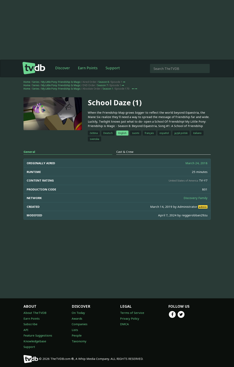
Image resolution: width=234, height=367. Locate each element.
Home (26, 82)
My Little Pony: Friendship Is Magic (61, 82)
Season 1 (108, 88)
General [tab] (29, 152)
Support (113, 67)
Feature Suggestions (37, 335)
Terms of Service (132, 313)
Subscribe (30, 324)
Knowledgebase (34, 341)
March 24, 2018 (196, 163)
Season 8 (103, 82)
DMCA (124, 324)
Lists (75, 330)
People (77, 335)
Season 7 (102, 85)
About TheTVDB (34, 313)
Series (35, 82)
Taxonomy (79, 341)
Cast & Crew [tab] (124, 152)
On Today (78, 313)
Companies (79, 324)
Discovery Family (196, 198)
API (25, 330)
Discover (62, 67)
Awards (77, 318)
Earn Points (88, 67)
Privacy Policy (129, 318)
